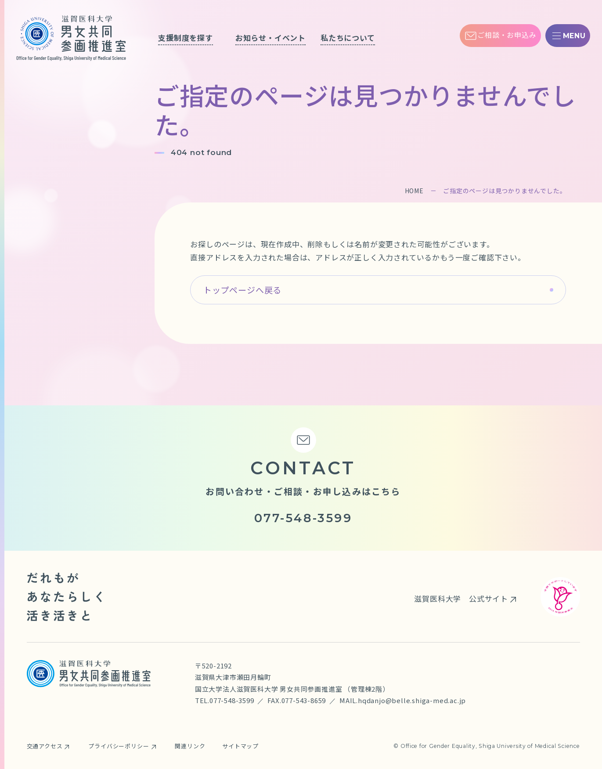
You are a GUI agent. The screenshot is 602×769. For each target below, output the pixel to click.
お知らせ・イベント (270, 37)
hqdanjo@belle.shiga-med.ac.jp (412, 700)
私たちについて (348, 37)
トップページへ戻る (242, 290)
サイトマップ (240, 746)
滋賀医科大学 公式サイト (461, 598)
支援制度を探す (185, 37)
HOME (414, 190)
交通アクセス (45, 746)
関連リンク (190, 746)
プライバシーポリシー (118, 746)
